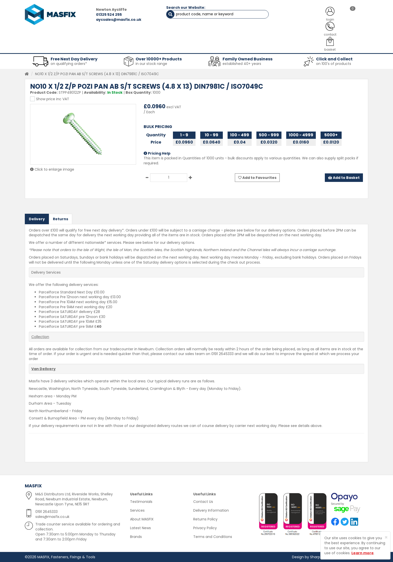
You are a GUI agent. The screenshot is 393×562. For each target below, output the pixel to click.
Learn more (362, 552)
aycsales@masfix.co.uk (117, 19)
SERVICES (189, 35)
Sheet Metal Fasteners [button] (90, 47)
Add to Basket (344, 177)
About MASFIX (142, 519)
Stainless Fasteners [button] (341, 47)
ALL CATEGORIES (92, 35)
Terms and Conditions (212, 536)
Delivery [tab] (37, 218)
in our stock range (151, 63)
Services (137, 510)
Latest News (140, 527)
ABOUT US (143, 35)
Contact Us (203, 501)
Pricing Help (157, 153)
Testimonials (141, 501)
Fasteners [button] (43, 47)
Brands (136, 536)
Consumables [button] (195, 47)
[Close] (386, 537)
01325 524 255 (108, 14)
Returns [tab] (60, 218)
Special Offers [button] (293, 47)
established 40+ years (242, 63)
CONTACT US (289, 35)
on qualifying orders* (69, 63)
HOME (44, 35)
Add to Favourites (257, 177)
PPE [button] (259, 47)
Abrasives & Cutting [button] (146, 47)
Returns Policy (205, 519)
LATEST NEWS (237, 35)
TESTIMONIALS (342, 35)
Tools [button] (231, 47)
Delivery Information (211, 510)
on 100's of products (333, 63)
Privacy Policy (205, 527)
